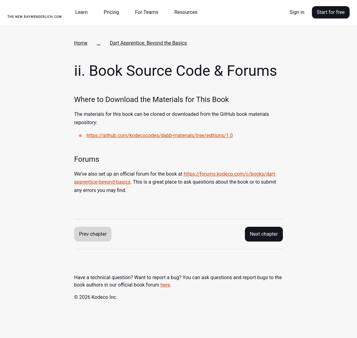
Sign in (297, 12)
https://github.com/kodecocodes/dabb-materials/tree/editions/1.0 (159, 135)
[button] (84, 12)
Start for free (331, 12)
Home (80, 43)
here (165, 285)
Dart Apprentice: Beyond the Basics (148, 43)
